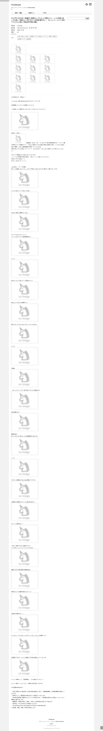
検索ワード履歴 (18, 13)
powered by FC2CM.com (54, 728)
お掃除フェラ (21, 39)
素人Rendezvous (22, 28)
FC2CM (44, 13)
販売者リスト (31, 13)
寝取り (55, 36)
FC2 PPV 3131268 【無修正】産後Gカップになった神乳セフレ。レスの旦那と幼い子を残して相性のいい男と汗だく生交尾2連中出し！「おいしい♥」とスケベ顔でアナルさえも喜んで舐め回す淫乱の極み (38, 20)
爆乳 (50, 36)
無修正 (32, 36)
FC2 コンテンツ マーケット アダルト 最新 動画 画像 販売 (51, 721)
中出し (27, 36)
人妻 (19, 36)
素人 (23, 36)
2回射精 (28, 39)
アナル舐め (39, 36)
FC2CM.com (16, 5)
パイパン (45, 36)
